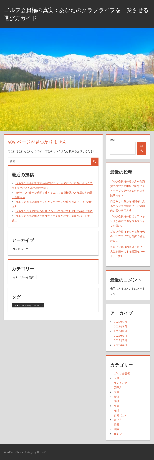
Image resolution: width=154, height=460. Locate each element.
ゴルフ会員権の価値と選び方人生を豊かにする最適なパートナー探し (127, 251)
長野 (116, 424)
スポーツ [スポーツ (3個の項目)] (16, 305)
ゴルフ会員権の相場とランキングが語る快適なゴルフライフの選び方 (127, 221)
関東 (116, 429)
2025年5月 (120, 340)
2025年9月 (120, 322)
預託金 (118, 434)
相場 (116, 410)
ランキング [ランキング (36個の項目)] (38, 305)
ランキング (120, 382)
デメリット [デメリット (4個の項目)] (27, 305)
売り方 (118, 387)
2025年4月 (120, 345)
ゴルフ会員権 (122, 373)
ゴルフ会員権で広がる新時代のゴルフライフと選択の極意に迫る (54, 211)
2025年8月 (120, 326)
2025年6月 (120, 335)
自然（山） (120, 415)
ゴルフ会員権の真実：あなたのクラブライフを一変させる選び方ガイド (75, 14)
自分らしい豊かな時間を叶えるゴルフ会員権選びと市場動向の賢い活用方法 (127, 205)
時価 (116, 401)
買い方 (118, 420)
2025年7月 (120, 331)
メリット (119, 378)
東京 (116, 406)
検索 (113, 140)
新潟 (116, 396)
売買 (116, 392)
